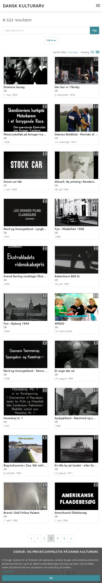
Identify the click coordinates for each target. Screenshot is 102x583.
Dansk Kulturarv (23, 5)
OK (51, 578)
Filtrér (51, 40)
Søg (94, 30)
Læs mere (8, 571)
